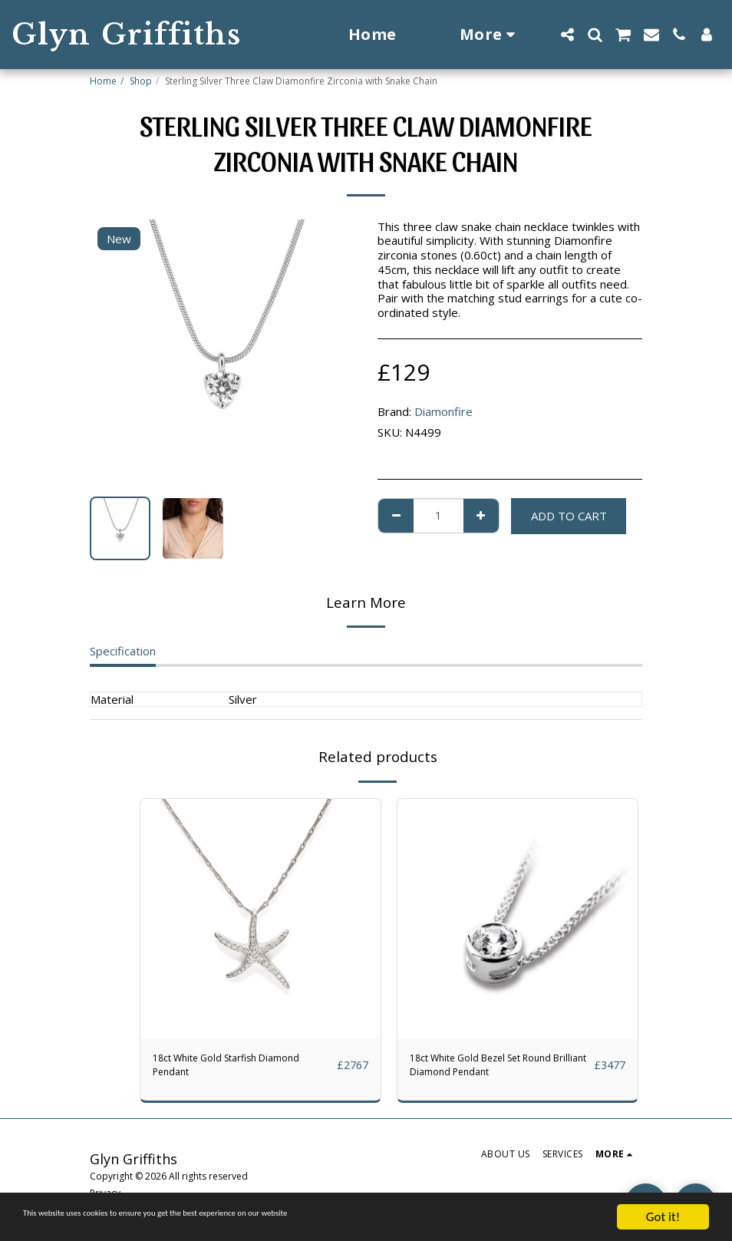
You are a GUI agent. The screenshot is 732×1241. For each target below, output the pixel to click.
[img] (260, 919)
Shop (141, 80)
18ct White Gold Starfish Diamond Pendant (242, 1068)
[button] (567, 34)
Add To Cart (569, 515)
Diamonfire (443, 411)
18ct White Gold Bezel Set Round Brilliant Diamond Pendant (497, 1068)
